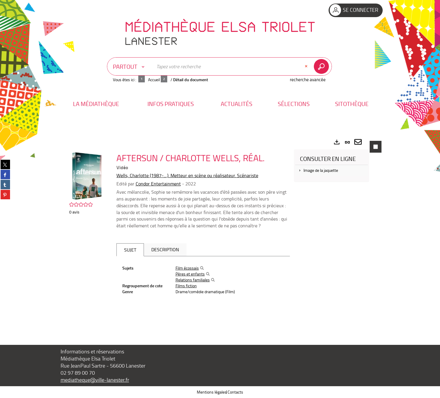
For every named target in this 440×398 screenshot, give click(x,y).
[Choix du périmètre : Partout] (130, 66)
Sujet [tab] (130, 250)
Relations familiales (193, 280)
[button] (96, 103)
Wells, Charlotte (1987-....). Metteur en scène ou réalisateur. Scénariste (187, 175)
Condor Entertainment (158, 183)
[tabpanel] (220, 232)
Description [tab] (165, 249)
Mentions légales (212, 392)
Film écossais (187, 268)
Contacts (235, 392)
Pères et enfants (190, 274)
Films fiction (186, 285)
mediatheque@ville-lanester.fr (95, 379)
